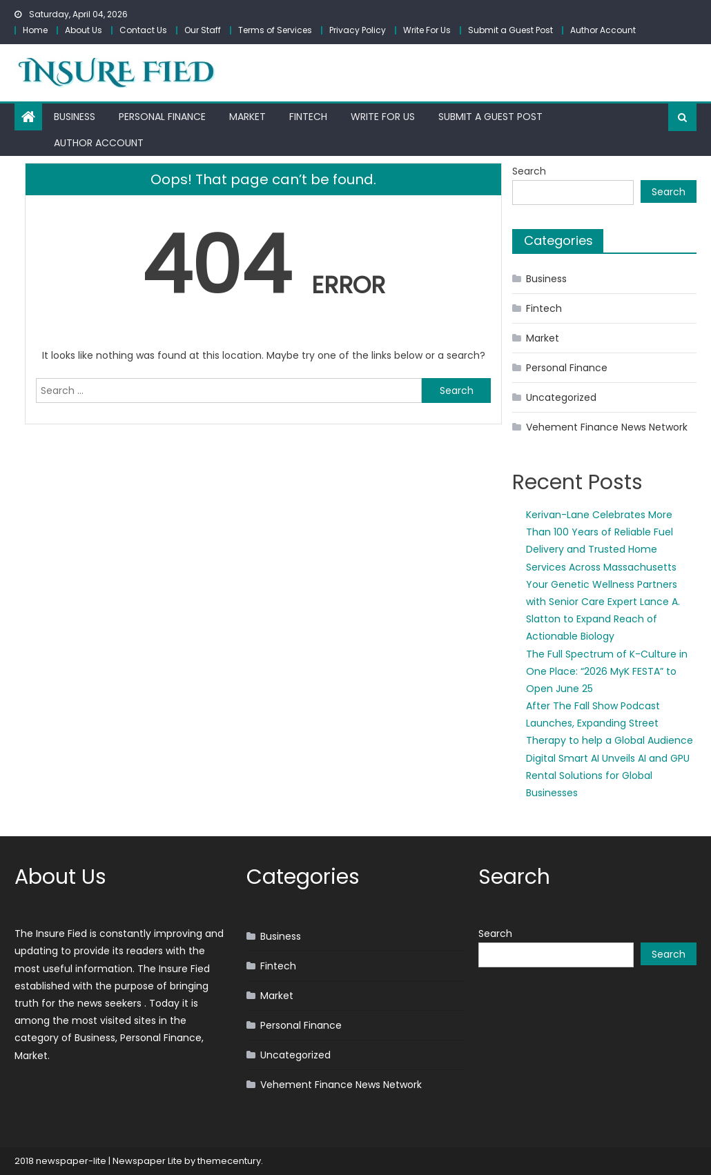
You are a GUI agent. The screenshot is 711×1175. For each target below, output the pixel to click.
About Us (83, 30)
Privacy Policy (357, 30)
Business (74, 117)
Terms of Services (275, 30)
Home (35, 30)
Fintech (308, 117)
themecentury (229, 1160)
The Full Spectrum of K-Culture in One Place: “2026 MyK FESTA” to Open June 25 (607, 671)
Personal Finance (162, 117)
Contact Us (143, 30)
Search (529, 171)
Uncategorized (561, 397)
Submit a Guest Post (510, 30)
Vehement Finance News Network (607, 427)
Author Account (603, 30)
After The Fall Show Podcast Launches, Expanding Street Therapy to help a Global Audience (609, 723)
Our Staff (202, 30)
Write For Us (427, 30)
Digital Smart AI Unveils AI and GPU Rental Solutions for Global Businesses (608, 775)
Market (247, 117)
